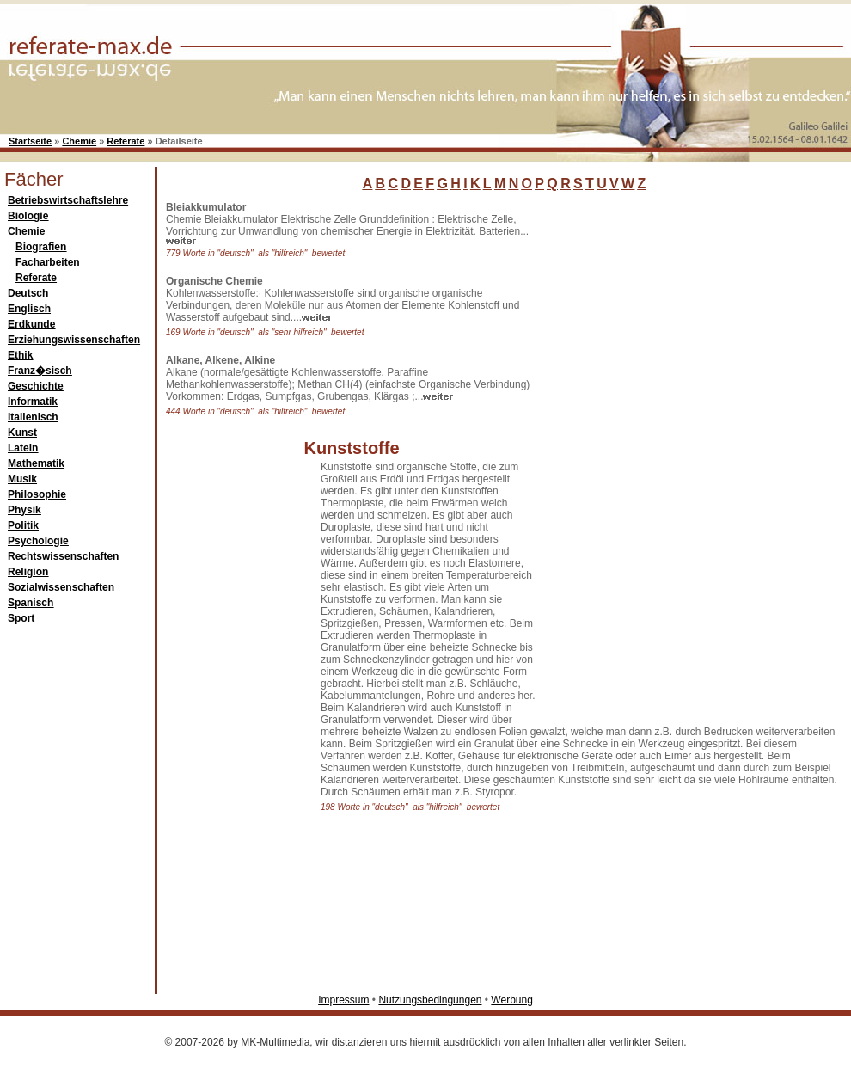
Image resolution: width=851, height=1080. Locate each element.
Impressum (343, 1000)
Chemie (79, 141)
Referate (125, 141)
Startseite (30, 141)
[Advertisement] (601, 459)
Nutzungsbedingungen (429, 1000)
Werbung (511, 1000)
